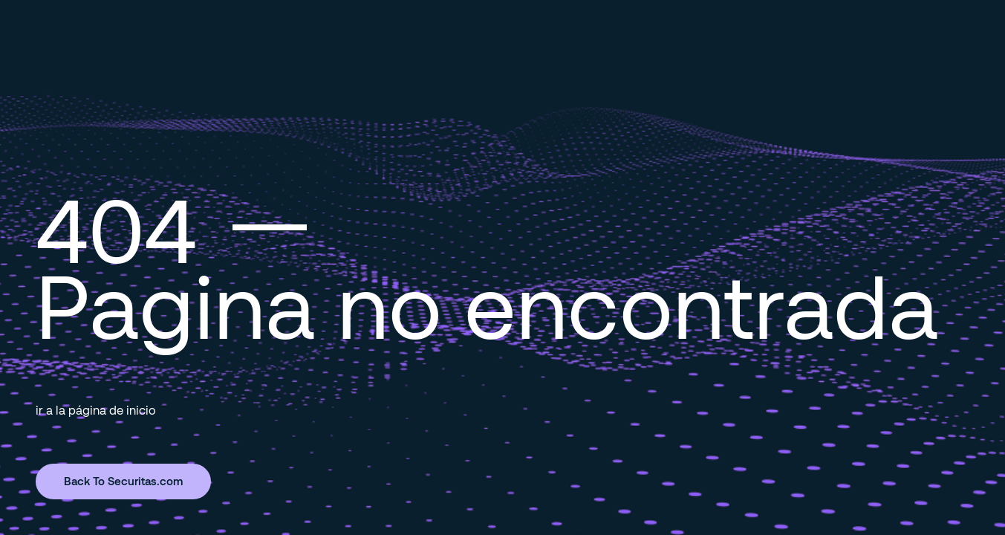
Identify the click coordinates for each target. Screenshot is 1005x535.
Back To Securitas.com (123, 480)
